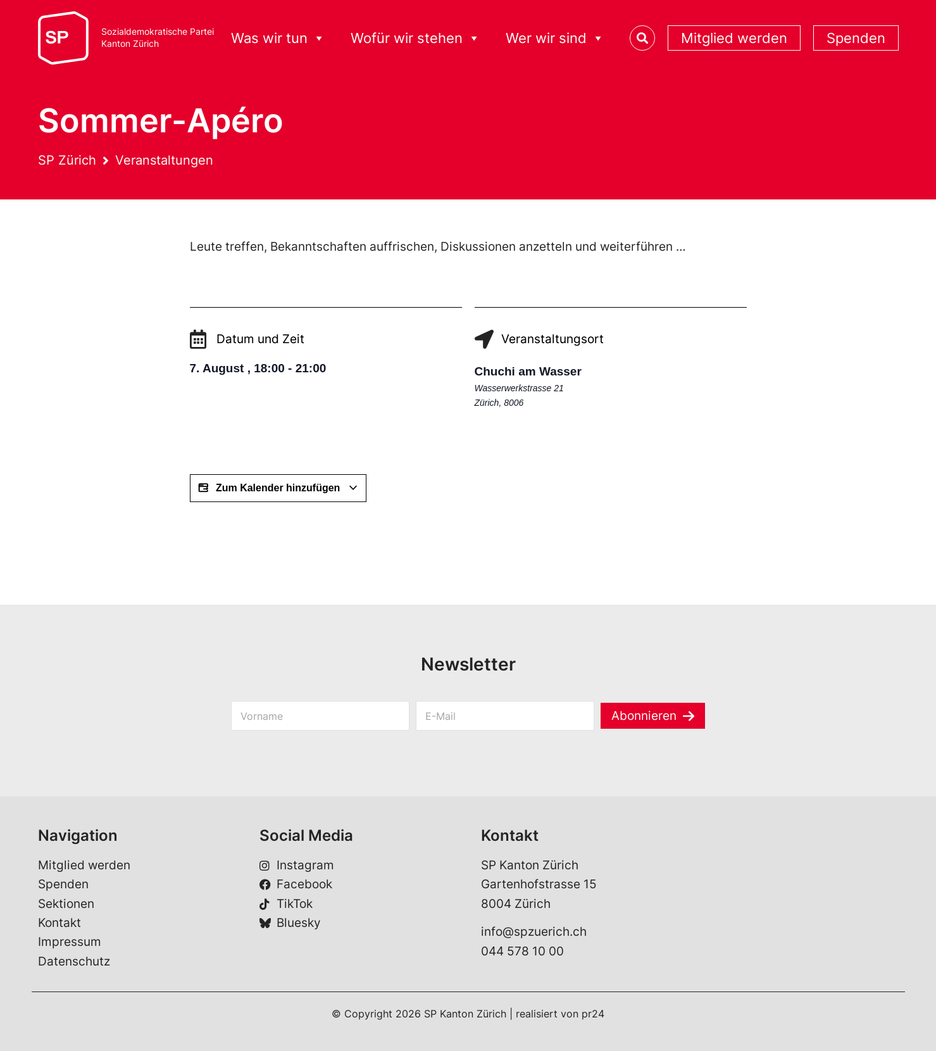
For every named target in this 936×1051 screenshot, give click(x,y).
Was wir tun (278, 38)
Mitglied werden (734, 38)
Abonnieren (644, 715)
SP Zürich (67, 160)
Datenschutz (74, 961)
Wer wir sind (555, 38)
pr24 (593, 1013)
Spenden (856, 38)
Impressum (69, 942)
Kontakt (59, 923)
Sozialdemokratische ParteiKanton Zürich (157, 38)
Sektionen (66, 904)
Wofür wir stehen (415, 38)
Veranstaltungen (164, 160)
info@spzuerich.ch (534, 931)
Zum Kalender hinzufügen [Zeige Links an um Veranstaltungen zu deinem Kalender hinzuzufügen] (278, 488)
